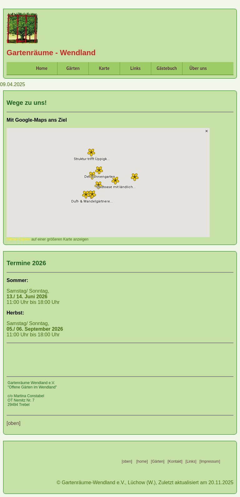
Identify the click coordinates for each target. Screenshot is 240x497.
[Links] (191, 461)
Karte (104, 68)
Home (42, 68)
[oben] (13, 423)
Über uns (198, 68)
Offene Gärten (18, 239)
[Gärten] (157, 461)
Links (135, 68)
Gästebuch (167, 68)
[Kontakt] (175, 461)
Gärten (72, 68)
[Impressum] (209, 461)
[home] (141, 461)
